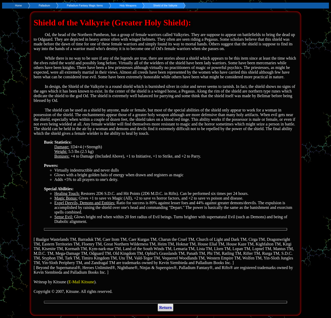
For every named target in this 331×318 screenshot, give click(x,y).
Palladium (44, 5)
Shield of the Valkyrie (165, 5)
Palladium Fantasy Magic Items (85, 5)
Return (165, 307)
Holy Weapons (128, 5)
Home (18, 5)
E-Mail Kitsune (81, 282)
